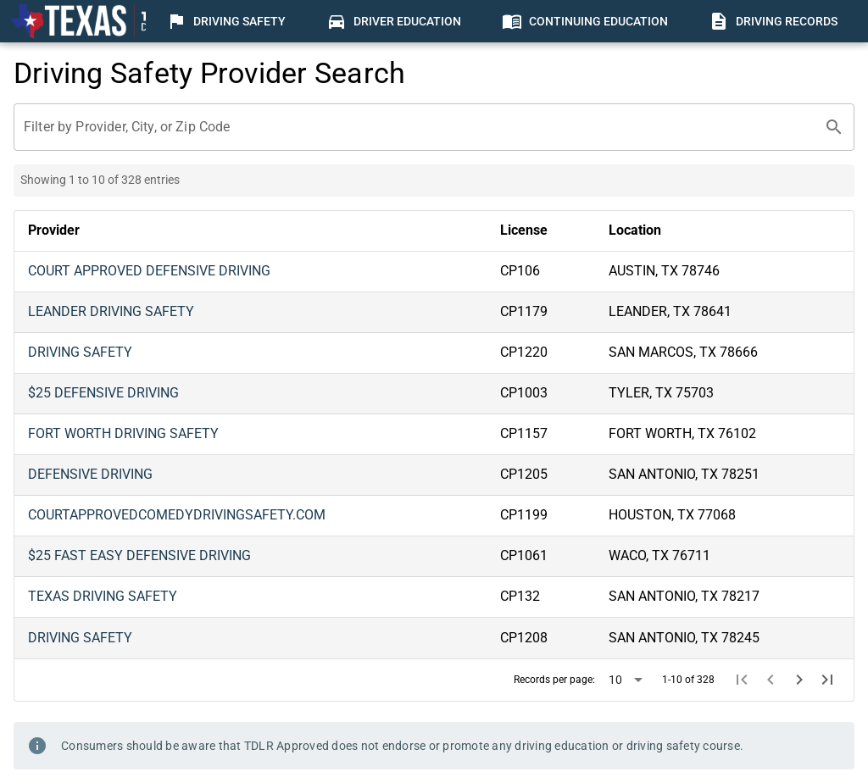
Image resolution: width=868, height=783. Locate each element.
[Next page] (799, 679)
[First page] (742, 679)
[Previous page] (770, 679)
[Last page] (827, 679)
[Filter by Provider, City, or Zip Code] (419, 127)
